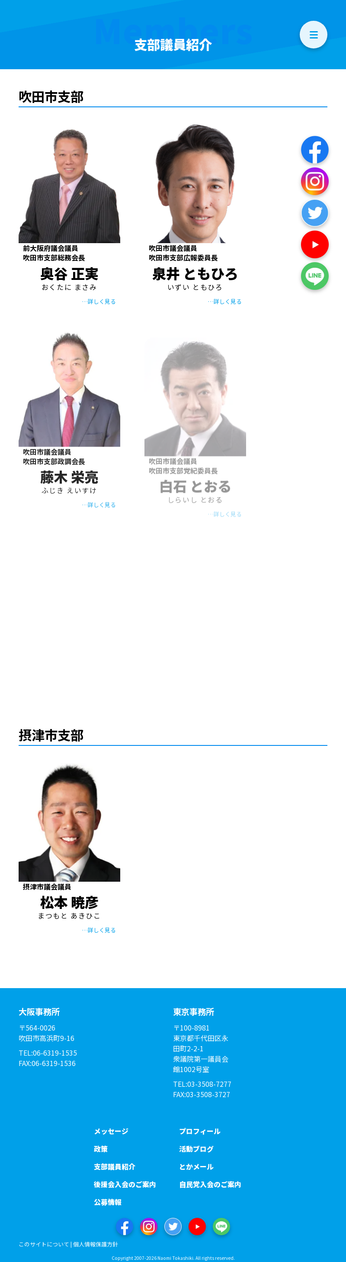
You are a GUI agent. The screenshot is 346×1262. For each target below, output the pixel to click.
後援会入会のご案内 (125, 1184)
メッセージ (111, 1131)
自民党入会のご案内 (210, 1184)
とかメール (196, 1166)
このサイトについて (44, 1244)
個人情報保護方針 (95, 1244)
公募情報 (108, 1202)
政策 (101, 1148)
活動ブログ (196, 1148)
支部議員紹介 (114, 1166)
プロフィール (200, 1131)
